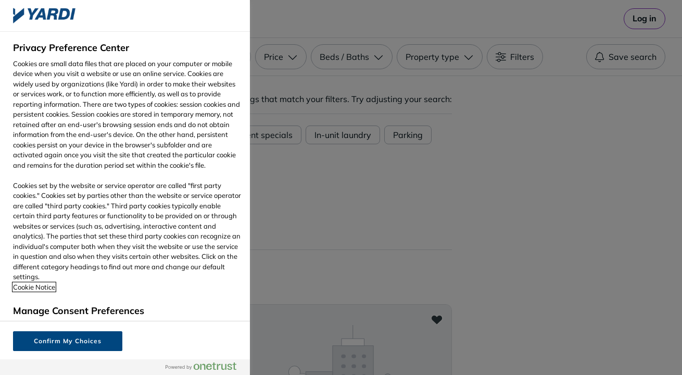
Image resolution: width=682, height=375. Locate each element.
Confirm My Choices (67, 341)
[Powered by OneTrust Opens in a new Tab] (205, 366)
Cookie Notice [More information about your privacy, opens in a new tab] (34, 287)
